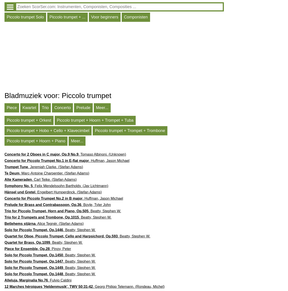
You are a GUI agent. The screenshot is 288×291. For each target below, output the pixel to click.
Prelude (83, 107)
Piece (12, 107)
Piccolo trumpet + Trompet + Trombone (130, 130)
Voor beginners (104, 17)
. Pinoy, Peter (37, 249)
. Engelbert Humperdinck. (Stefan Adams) (53, 192)
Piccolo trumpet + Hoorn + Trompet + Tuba (95, 120)
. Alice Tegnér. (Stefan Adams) (44, 224)
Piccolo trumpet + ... (68, 17)
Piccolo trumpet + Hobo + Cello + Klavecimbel (48, 130)
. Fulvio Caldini (38, 280)
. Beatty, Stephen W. (62, 211)
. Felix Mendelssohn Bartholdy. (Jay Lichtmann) (56, 186)
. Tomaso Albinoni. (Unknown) (65, 154)
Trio (45, 107)
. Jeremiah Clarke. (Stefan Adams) (43, 167)
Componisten (136, 17)
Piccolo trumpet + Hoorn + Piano (36, 141)
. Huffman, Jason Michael (66, 161)
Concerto (62, 107)
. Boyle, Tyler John (57, 205)
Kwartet (29, 107)
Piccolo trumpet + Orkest (29, 120)
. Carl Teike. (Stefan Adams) (40, 179)
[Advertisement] (114, 57)
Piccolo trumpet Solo (25, 17)
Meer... (102, 107)
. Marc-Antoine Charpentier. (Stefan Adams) (46, 173)
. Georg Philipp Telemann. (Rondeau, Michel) (84, 287)
